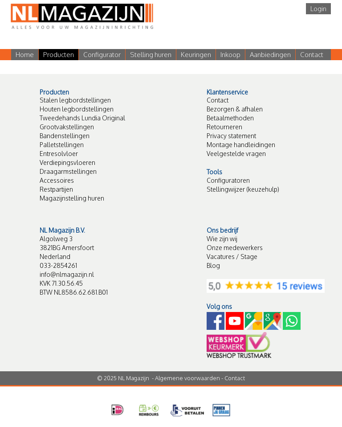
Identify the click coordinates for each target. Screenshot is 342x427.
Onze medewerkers (235, 247)
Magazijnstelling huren (72, 198)
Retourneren (224, 127)
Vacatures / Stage (232, 256)
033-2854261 (58, 265)
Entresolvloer (59, 153)
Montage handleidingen (241, 144)
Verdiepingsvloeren (67, 162)
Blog (213, 265)
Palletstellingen (62, 144)
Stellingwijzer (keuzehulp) (243, 189)
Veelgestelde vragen (236, 153)
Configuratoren (228, 180)
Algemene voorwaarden (187, 378)
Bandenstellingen (65, 136)
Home (25, 54)
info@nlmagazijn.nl (67, 274)
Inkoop (230, 54)
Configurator (102, 54)
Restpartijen (56, 189)
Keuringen (196, 54)
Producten (58, 54)
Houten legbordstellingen (77, 109)
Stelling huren (150, 54)
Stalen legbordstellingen (75, 100)
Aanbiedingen (270, 54)
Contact (311, 54)
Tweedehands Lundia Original (82, 118)
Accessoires (57, 180)
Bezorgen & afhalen (235, 109)
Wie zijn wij (222, 238)
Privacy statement (231, 136)
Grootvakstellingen (67, 127)
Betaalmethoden (230, 118)
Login (318, 8)
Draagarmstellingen (68, 171)
